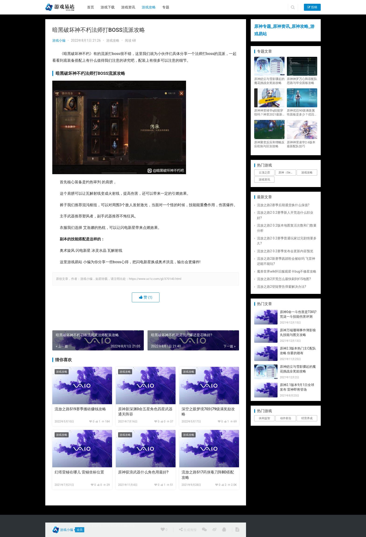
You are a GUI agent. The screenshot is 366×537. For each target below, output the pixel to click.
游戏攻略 (149, 7)
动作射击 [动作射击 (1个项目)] (285, 418)
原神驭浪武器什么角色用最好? (143, 472)
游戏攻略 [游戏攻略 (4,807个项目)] (307, 172)
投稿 (312, 7)
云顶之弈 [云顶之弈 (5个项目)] (264, 172)
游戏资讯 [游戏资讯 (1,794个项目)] (264, 179)
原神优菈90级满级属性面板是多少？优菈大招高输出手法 (302, 112)
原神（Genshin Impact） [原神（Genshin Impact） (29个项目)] (287, 172)
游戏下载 (108, 7)
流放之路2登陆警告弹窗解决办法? (281, 286)
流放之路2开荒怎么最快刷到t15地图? (284, 279)
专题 (165, 7)
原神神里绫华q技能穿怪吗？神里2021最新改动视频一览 (268, 112)
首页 (90, 7)
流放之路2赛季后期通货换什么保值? (283, 205)
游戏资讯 (128, 7)
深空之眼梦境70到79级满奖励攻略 (208, 411)
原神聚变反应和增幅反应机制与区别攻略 (269, 144)
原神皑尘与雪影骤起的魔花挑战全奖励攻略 (269, 81)
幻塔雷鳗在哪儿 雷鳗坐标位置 (79, 472)
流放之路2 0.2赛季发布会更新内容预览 (285, 251)
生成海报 (187, 529)
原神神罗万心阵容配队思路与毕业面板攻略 (302, 81)
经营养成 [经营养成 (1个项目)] (307, 418)
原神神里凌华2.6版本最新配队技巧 (301, 144)
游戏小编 (58, 40)
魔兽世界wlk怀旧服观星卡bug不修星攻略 (286, 271)
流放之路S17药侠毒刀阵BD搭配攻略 (208, 474)
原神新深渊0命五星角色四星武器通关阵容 (145, 411)
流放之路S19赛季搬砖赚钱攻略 (80, 409)
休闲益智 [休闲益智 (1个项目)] (264, 418)
